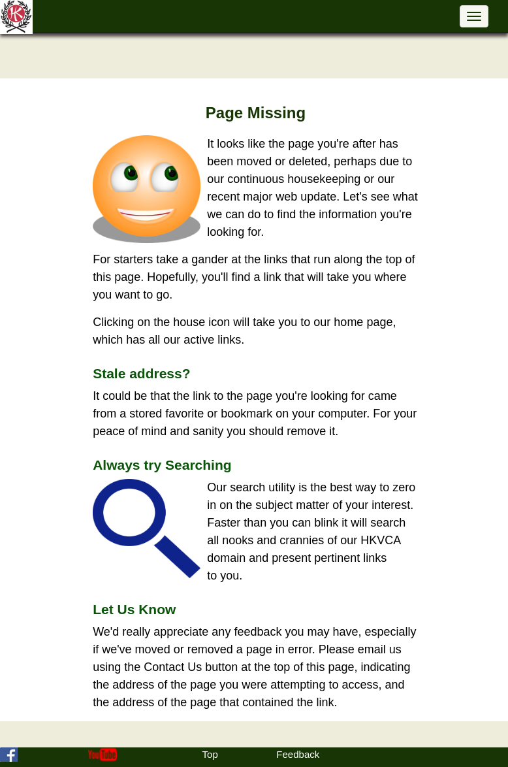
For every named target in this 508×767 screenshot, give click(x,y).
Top (210, 754)
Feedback (297, 754)
